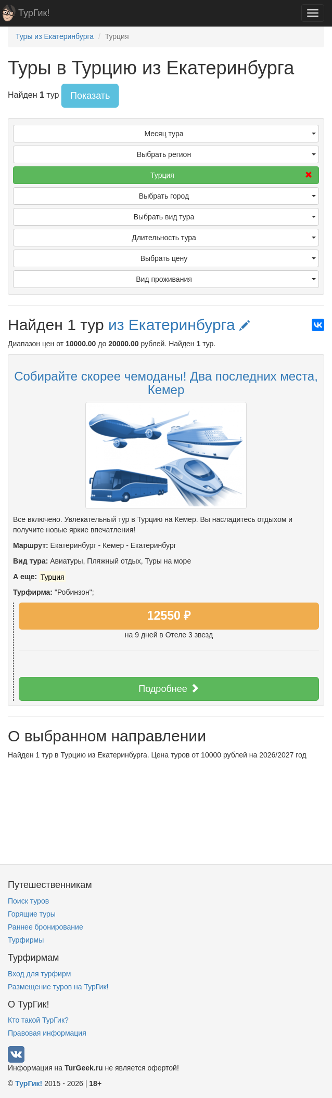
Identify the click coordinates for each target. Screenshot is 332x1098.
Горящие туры (32, 914)
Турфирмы (26, 940)
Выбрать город (227, 196)
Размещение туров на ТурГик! (58, 987)
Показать (90, 95)
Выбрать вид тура (225, 217)
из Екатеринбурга (179, 324)
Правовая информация (47, 1033)
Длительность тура (224, 237)
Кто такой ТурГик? (38, 1020)
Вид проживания (226, 279)
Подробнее (168, 688)
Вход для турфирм (39, 974)
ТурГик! (33, 13)
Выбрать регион (226, 154)
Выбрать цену (228, 258)
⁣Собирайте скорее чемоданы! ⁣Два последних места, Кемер (166, 383)
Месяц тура (230, 133)
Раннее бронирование (45, 927)
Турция (231, 175)
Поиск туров (28, 901)
